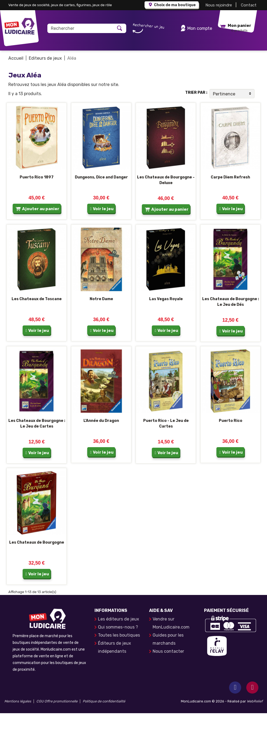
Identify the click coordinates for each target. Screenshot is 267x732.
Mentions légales (17, 720)
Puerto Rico (230, 439)
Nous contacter (168, 670)
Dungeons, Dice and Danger (101, 196)
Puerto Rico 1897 (37, 196)
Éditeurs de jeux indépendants (114, 666)
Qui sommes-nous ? (118, 645)
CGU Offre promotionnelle (57, 720)
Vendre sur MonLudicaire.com (171, 641)
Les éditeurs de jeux (118, 637)
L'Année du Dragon (101, 439)
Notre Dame (101, 317)
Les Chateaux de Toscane (37, 317)
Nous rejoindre (218, 5)
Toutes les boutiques (119, 653)
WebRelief (255, 720)
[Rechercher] (80, 28)
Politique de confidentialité (104, 720)
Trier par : (196, 111)
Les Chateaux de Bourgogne (36, 561)
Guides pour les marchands (168, 658)
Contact (249, 5)
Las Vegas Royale (166, 317)
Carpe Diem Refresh (230, 196)
